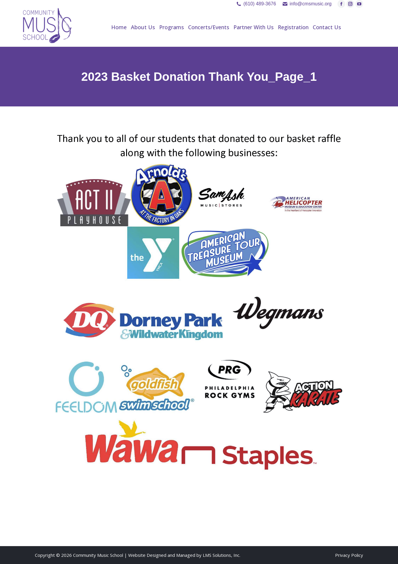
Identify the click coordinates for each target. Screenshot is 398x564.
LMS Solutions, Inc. (221, 555)
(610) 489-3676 (259, 3)
